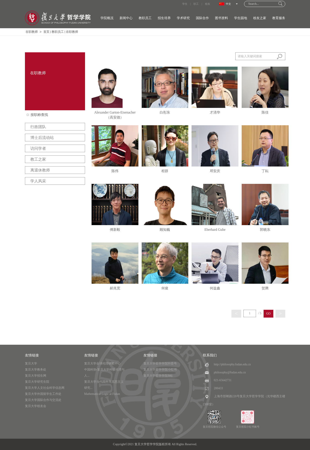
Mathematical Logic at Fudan (102, 394)
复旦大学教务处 (35, 369)
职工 (196, 3)
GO (268, 313)
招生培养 (164, 18)
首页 (46, 31)
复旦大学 (31, 363)
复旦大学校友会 (35, 406)
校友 (207, 3)
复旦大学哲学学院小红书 (160, 369)
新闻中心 (126, 18)
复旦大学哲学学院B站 (158, 375)
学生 (184, 3)
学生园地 (240, 18)
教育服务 (278, 18)
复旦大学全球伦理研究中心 (102, 363)
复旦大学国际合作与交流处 (43, 400)
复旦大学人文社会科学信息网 (44, 387)
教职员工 (145, 18)
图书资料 (221, 18)
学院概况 (106, 18)
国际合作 (202, 18)
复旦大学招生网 (35, 375)
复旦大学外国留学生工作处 (43, 394)
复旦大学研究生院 (37, 381)
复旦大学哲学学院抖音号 (160, 363)
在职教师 (32, 31)
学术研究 (183, 18)
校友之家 (259, 18)
